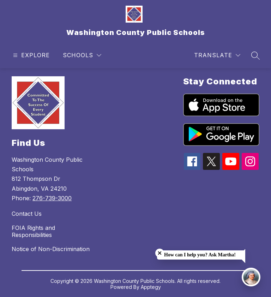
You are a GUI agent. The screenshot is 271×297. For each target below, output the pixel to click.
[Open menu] (30, 55)
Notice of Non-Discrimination (51, 249)
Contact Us (27, 213)
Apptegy (151, 287)
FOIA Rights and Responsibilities (33, 231)
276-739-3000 (52, 198)
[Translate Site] (217, 55)
